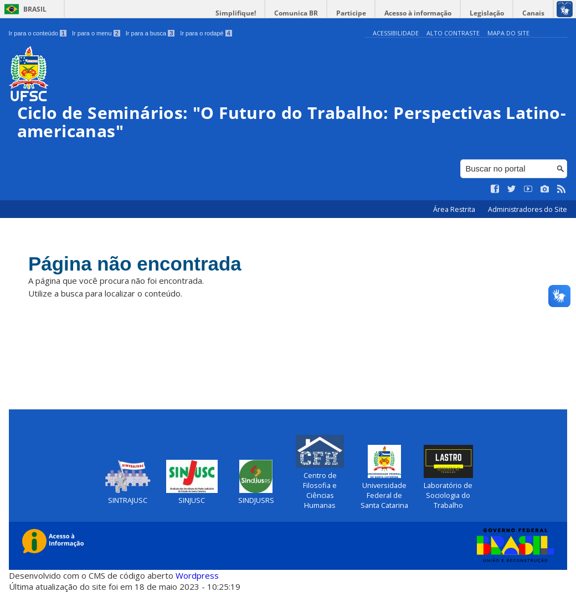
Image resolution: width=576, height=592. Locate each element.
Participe (351, 13)
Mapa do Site (508, 33)
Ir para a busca (150, 33)
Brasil (35, 9)
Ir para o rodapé (206, 33)
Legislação (487, 13)
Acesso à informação (417, 13)
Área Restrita (455, 209)
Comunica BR (296, 13)
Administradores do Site (527, 209)
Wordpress (197, 575)
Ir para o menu (96, 33)
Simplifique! (235, 13)
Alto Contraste (453, 33)
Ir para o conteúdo (37, 33)
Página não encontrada (134, 263)
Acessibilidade (396, 33)
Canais (533, 13)
